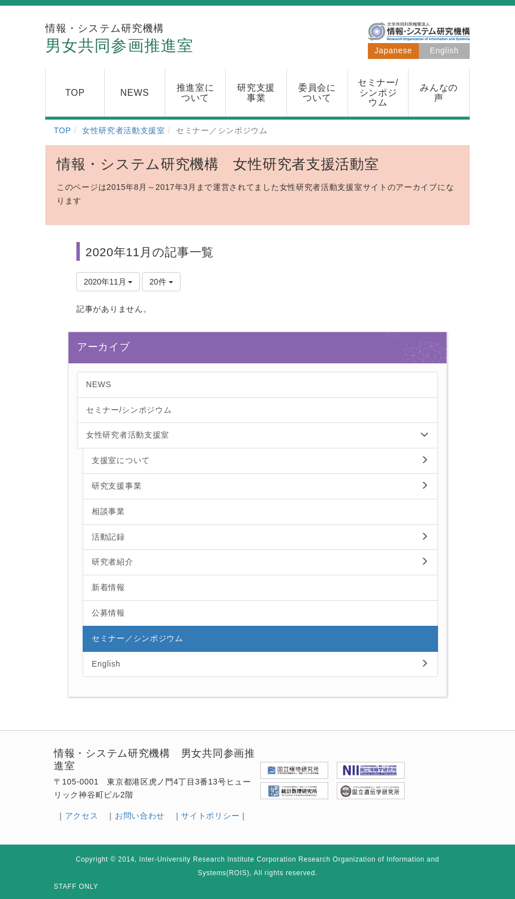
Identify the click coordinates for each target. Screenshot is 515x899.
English (444, 50)
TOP (62, 130)
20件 (161, 281)
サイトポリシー (210, 815)
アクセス (81, 815)
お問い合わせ (140, 815)
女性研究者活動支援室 (123, 130)
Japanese (393, 50)
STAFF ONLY (76, 886)
